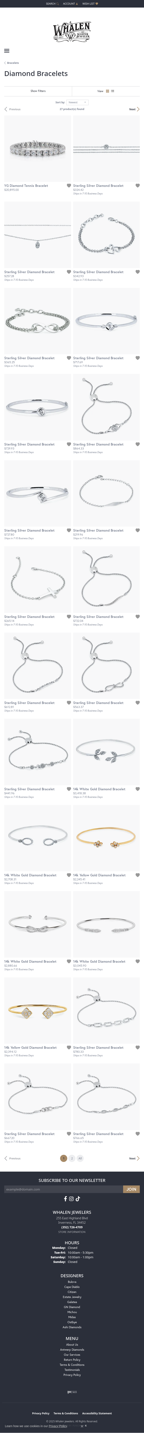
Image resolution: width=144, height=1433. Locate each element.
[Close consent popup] (82, 1426)
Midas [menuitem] (72, 1317)
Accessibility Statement (97, 1413)
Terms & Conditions (72, 1365)
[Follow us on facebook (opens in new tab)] (65, 1198)
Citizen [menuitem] (72, 1292)
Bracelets (13, 63)
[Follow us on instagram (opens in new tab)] (71, 1198)
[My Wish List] (90, 3)
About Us (72, 1344)
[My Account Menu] (70, 3)
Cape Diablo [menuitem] (72, 1287)
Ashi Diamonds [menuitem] (72, 1327)
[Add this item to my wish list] (69, 186)
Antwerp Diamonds (72, 1350)
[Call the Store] (71, 1227)
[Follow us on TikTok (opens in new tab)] (78, 1198)
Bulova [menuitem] (72, 1282)
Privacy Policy (72, 1375)
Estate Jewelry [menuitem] (72, 1297)
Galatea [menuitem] (72, 1302)
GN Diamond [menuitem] (72, 1307)
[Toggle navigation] (6, 51)
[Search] (52, 3)
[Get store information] (72, 1232)
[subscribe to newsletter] (131, 1189)
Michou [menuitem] (72, 1312)
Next (132, 109)
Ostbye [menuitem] (72, 1322)
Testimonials (72, 1370)
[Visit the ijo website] (72, 1392)
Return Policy (72, 1360)
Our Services (72, 1355)
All (80, 1158)
